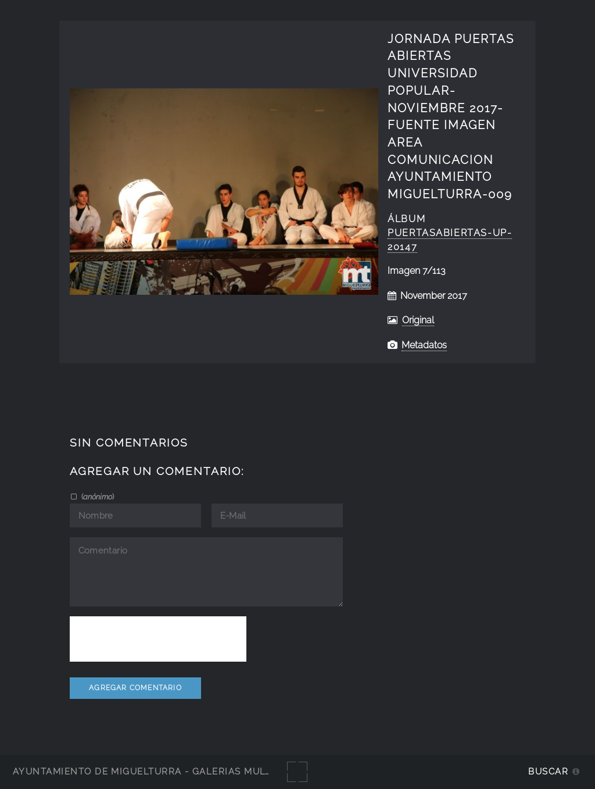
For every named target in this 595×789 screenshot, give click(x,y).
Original (418, 320)
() (97, 496)
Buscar (548, 771)
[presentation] (158, 639)
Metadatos (424, 345)
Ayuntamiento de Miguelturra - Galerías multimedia (159, 771)
